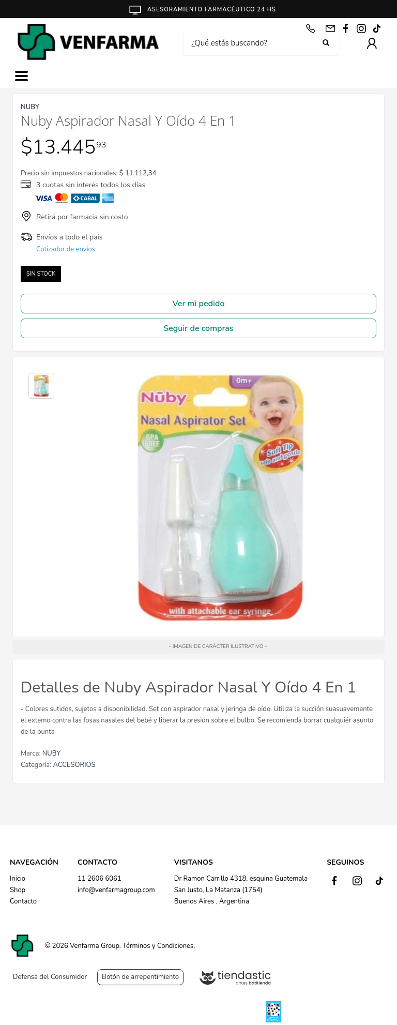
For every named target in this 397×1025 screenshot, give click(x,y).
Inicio (17, 878)
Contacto (23, 901)
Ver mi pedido (199, 303)
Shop (17, 890)
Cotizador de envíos (65, 249)
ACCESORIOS (74, 765)
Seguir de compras (198, 328)
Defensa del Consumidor (50, 977)
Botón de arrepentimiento (140, 977)
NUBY (51, 753)
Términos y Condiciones (158, 946)
